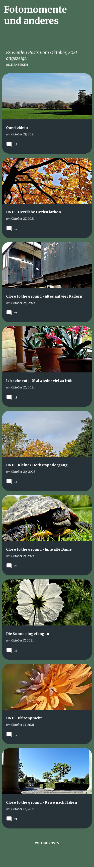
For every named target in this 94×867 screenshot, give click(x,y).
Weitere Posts (47, 843)
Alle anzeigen (17, 64)
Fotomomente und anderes (35, 15)
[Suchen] (75, 10)
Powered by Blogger (47, 860)
